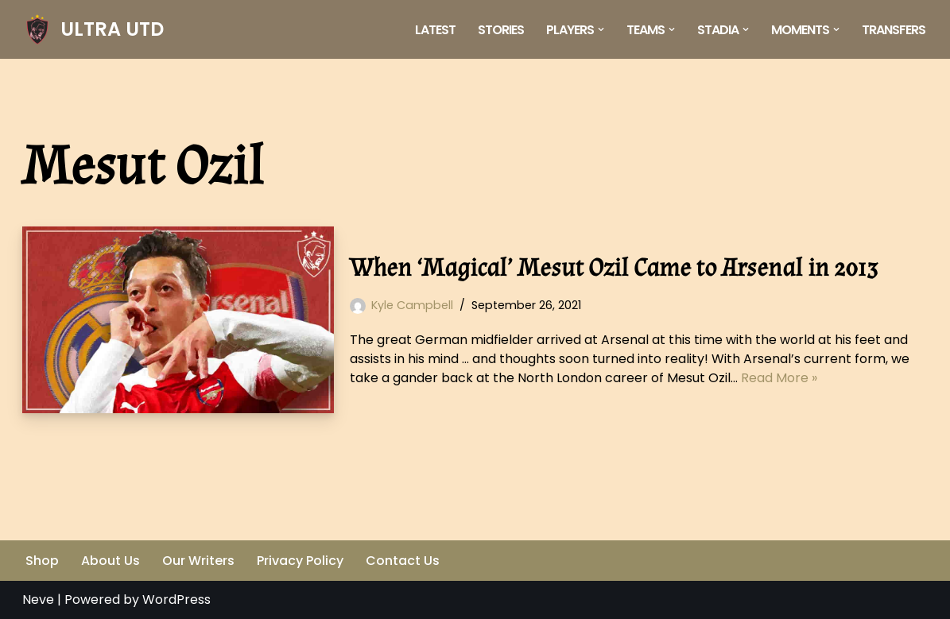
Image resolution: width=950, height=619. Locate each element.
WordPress (176, 599)
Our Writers (198, 560)
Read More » (779, 378)
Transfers (893, 30)
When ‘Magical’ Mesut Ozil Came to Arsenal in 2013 (614, 268)
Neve (38, 599)
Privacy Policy (300, 560)
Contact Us (403, 560)
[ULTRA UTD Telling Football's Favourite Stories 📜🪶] (93, 29)
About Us (110, 560)
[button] (601, 29)
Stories (501, 30)
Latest (435, 30)
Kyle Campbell (412, 305)
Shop (42, 560)
